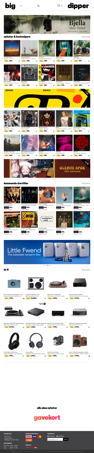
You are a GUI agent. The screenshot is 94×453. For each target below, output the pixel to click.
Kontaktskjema (8, 438)
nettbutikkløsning (63, 451)
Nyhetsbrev (51, 434)
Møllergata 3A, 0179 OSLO (11, 440)
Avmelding (61, 436)
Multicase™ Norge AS (77, 451)
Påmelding (52, 436)
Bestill (6, 207)
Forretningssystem (52, 451)
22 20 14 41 (8, 436)
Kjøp (6, 61)
